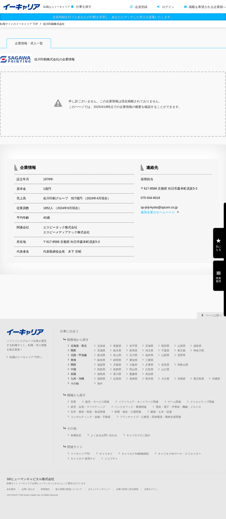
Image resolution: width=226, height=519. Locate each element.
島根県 (117, 369)
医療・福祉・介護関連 (128, 411)
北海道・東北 (79, 345)
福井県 (149, 355)
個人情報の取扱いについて (68, 489)
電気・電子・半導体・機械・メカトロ (178, 406)
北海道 (101, 345)
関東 (73, 350)
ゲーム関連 (174, 401)
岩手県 (133, 345)
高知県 (149, 374)
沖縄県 (216, 378)
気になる (218, 248)
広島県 (149, 369)
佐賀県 (117, 378)
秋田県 (165, 345)
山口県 (165, 369)
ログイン (168, 7)
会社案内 (11, 489)
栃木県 (117, 350)
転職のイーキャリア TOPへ (26, 357)
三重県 (149, 360)
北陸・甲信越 (79, 355)
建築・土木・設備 (161, 411)
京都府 (117, 364)
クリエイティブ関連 (202, 401)
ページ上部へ (214, 315)
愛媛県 (133, 374)
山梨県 (165, 355)
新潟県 (101, 355)
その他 (75, 383)
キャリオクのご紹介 (138, 435)
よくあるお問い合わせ (104, 435)
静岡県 (117, 360)
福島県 (197, 345)
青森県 (117, 345)
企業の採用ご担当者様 (127, 489)
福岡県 (101, 378)
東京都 (181, 350)
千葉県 (165, 350)
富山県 (117, 355)
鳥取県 (101, 369)
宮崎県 (181, 378)
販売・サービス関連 (97, 401)
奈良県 (165, 364)
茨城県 (101, 350)
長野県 (181, 355)
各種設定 (76, 435)
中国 (73, 369)
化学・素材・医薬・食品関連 (88, 411)
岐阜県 (101, 360)
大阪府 (133, 364)
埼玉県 (149, 350)
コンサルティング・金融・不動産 (91, 416)
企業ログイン (151, 489)
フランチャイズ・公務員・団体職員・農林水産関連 (150, 416)
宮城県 (149, 345)
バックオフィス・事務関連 (130, 406)
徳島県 (101, 374)
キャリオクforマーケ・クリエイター (179, 453)
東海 (73, 360)
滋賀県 (101, 364)
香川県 (117, 374)
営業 (73, 401)
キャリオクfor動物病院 (135, 453)
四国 (73, 374)
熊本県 (149, 378)
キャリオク (106, 453)
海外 (100, 383)
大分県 (165, 378)
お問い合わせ (28, 489)
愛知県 (133, 360)
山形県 (181, 345)
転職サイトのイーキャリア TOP (19, 24)
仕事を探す (84, 6)
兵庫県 (149, 364)
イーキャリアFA (80, 453)
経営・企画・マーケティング (88, 406)
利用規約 (45, 489)
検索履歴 (218, 280)
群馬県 (133, 350)
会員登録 (141, 7)
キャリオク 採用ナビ (83, 458)
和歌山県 (182, 364)
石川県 (133, 355)
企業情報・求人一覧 (29, 43)
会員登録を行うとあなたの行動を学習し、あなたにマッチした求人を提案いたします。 (113, 17)
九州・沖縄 (77, 378)
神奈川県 (198, 350)
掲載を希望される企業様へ (207, 7)
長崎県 (133, 378)
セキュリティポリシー (99, 489)
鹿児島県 (198, 378)
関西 (73, 364)
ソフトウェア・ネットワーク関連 (138, 401)
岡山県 (133, 369)
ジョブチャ (111, 458)
